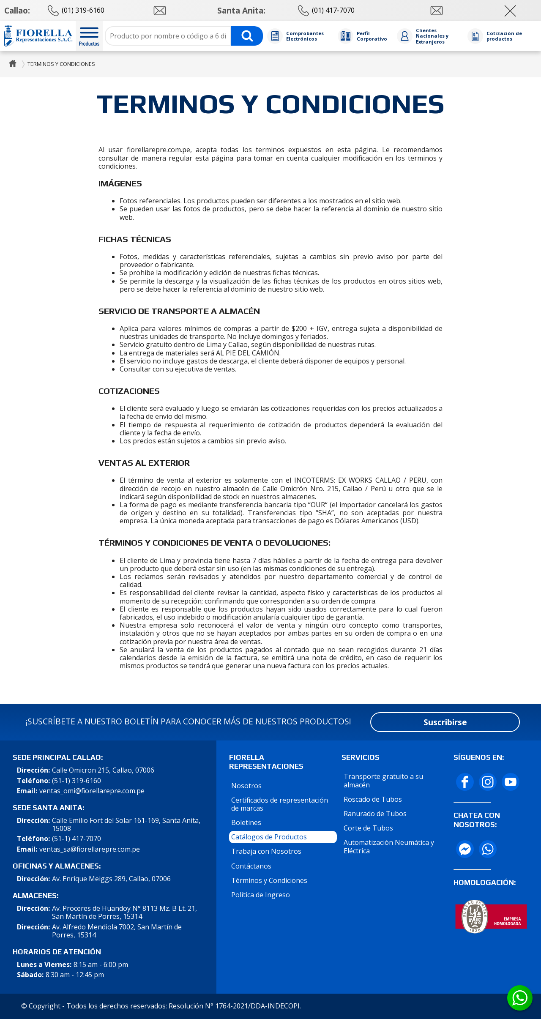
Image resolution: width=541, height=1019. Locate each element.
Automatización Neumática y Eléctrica (389, 846)
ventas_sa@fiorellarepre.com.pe (89, 849)
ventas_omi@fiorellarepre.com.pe (92, 791)
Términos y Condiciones (269, 880)
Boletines (246, 822)
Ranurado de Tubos (375, 813)
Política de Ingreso (260, 894)
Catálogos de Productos (269, 836)
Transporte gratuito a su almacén (383, 780)
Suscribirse (445, 722)
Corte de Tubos (368, 828)
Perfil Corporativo (372, 36)
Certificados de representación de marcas (279, 804)
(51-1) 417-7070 (76, 839)
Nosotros (246, 785)
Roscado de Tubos (373, 799)
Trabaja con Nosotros (266, 851)
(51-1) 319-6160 (76, 781)
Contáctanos (251, 866)
